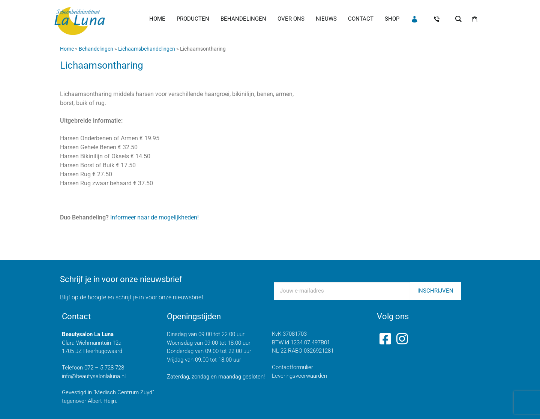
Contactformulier (292, 367)
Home (67, 49)
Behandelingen (96, 49)
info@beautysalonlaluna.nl (94, 376)
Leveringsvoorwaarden (299, 375)
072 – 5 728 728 (104, 367)
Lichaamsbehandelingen (146, 49)
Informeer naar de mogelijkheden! (154, 217)
